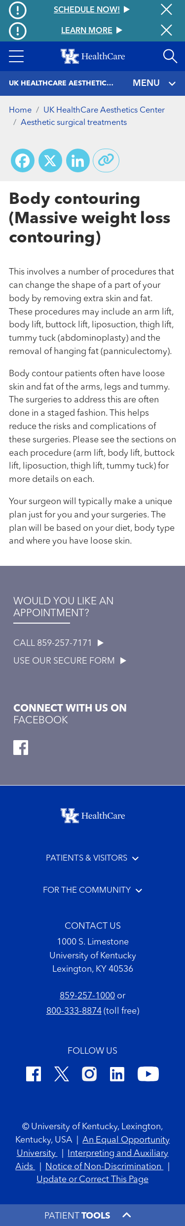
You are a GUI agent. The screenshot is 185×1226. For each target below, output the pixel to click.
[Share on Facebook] (23, 160)
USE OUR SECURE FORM (69, 661)
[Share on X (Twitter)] (50, 160)
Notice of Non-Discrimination (104, 1166)
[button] (16, 56)
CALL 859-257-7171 (58, 643)
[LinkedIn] (117, 1076)
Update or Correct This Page (92, 1179)
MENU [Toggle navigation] (155, 83)
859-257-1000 (87, 995)
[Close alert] (166, 31)
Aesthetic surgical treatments (74, 123)
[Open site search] (170, 56)
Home (20, 110)
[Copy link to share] (106, 160)
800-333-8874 (74, 1011)
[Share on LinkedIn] (78, 160)
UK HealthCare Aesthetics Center (104, 110)
